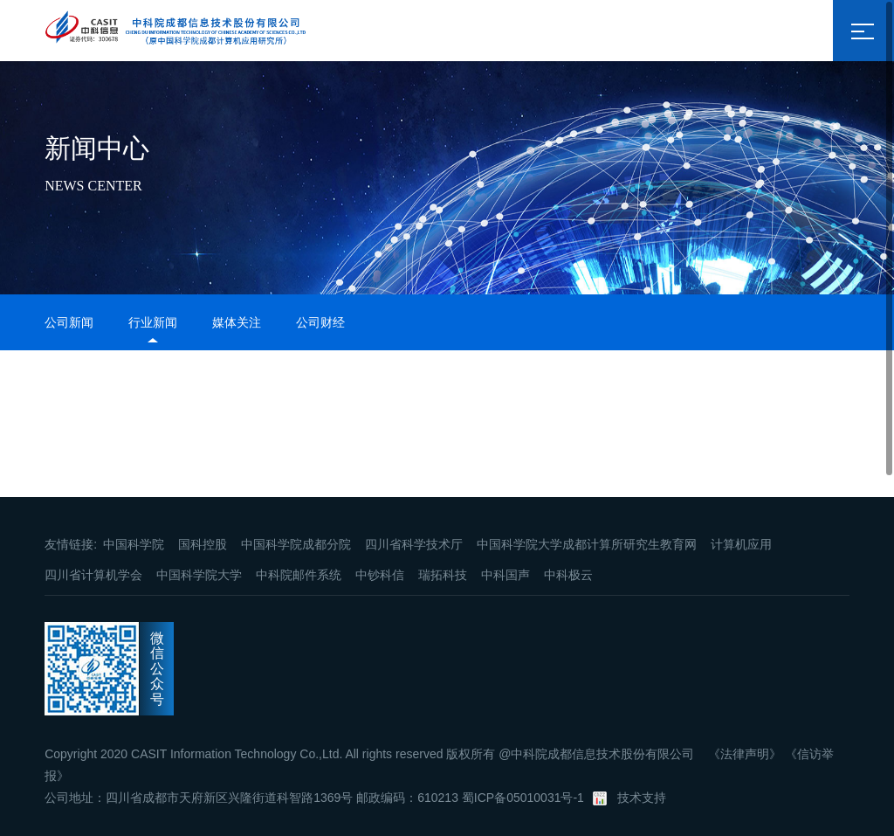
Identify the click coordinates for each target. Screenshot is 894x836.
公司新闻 (69, 322)
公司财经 (320, 322)
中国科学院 (133, 544)
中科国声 (505, 575)
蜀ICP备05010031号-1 (523, 798)
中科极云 (568, 575)
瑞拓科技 (442, 575)
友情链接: (71, 544)
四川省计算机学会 (93, 575)
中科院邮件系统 (298, 575)
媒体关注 (236, 322)
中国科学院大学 (199, 575)
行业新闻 (152, 322)
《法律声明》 (744, 754)
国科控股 (202, 544)
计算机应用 (741, 544)
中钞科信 (379, 575)
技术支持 (641, 798)
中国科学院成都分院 (296, 544)
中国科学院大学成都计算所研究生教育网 (587, 544)
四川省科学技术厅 (414, 544)
